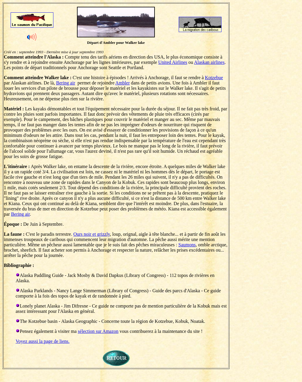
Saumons (187, 244)
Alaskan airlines (209, 62)
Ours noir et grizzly (91, 234)
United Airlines (172, 62)
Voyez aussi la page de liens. (43, 341)
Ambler (122, 82)
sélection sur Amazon (98, 331)
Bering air (65, 82)
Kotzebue (214, 77)
